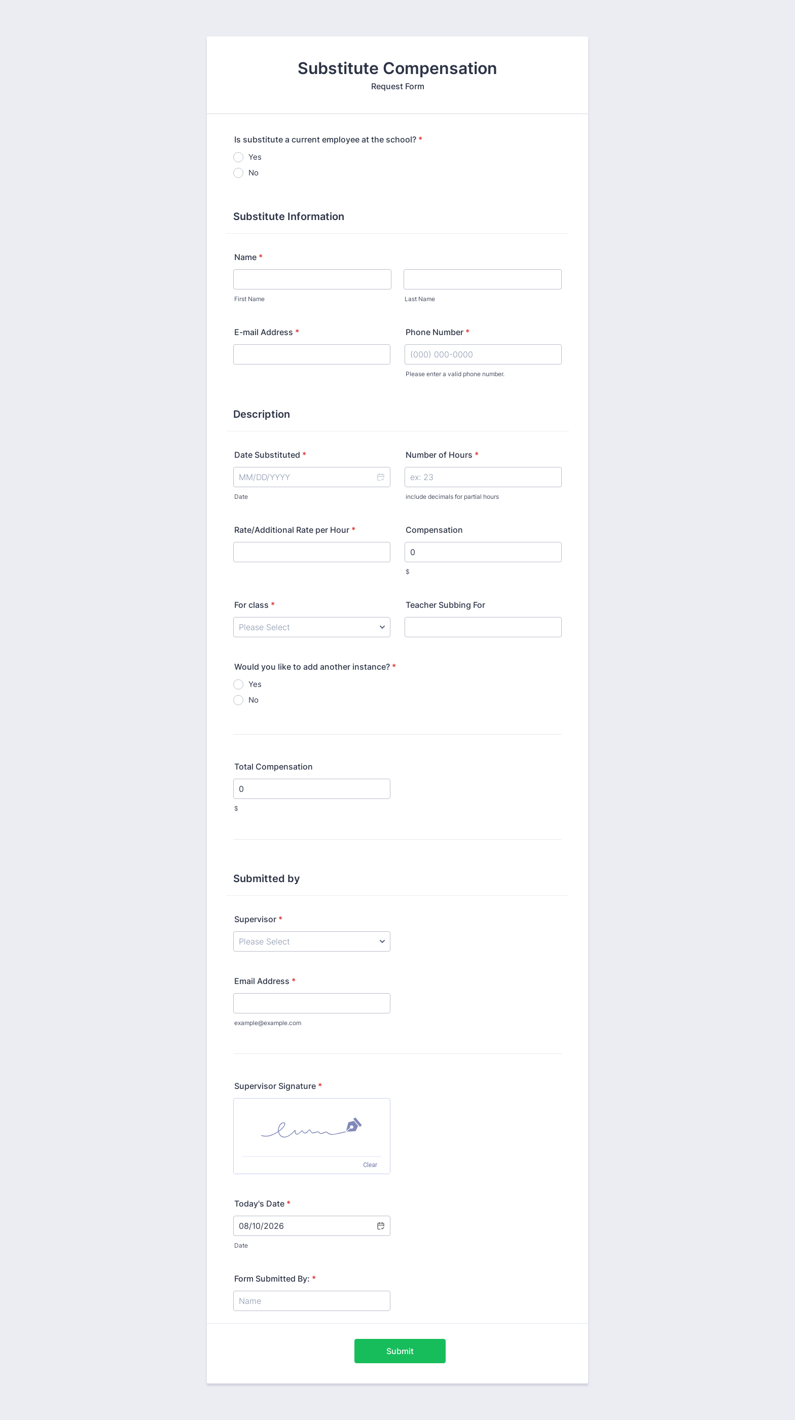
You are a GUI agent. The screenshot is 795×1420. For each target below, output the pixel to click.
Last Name (420, 299)
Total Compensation (273, 766)
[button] (380, 477)
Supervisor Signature (278, 1086)
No (253, 172)
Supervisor (258, 919)
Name (248, 257)
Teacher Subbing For (445, 605)
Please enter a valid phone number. (455, 374)
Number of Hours (442, 455)
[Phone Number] (483, 354)
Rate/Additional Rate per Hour (294, 530)
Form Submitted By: (275, 1278)
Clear (370, 1165)
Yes (255, 157)
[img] (312, 1127)
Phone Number (437, 332)
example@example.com (267, 1023)
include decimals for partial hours (452, 496)
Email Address (265, 981)
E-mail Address (266, 332)
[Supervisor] (311, 941)
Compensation (434, 530)
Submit (400, 1351)
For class (254, 605)
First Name (249, 299)
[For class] (311, 627)
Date (241, 496)
